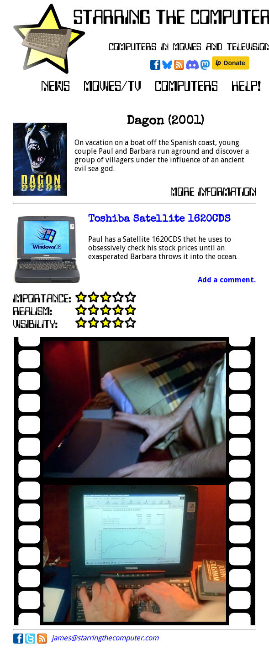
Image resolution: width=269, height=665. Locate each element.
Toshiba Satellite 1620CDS (159, 219)
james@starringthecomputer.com (105, 638)
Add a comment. (227, 279)
